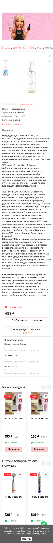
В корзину (13, 449)
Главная (6, 48)
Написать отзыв (25, 104)
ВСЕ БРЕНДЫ (19, 48)
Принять (26, 539)
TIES (32, 48)
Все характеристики (12, 124)
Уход (39, 48)
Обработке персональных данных (30, 534)
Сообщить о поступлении (26, 320)
